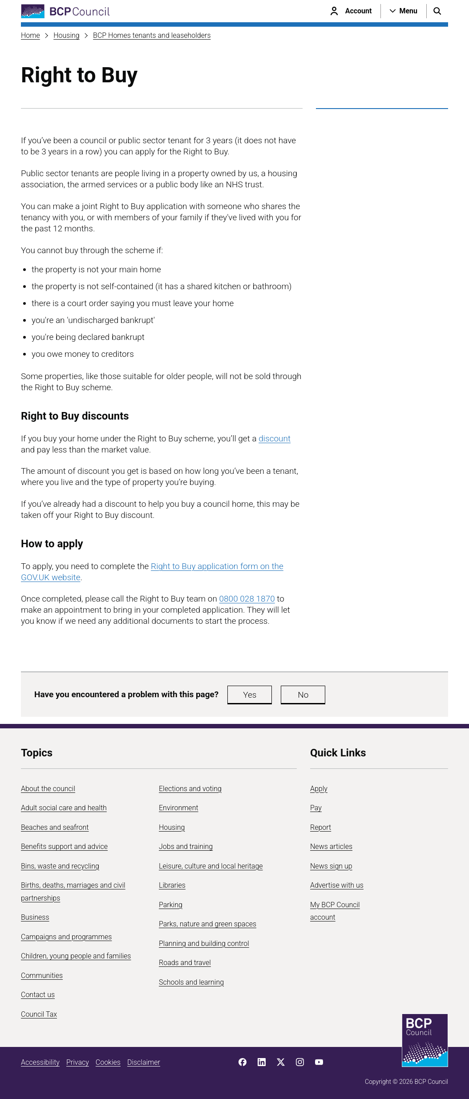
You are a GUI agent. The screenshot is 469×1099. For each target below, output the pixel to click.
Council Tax (39, 1014)
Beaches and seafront (55, 827)
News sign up (331, 866)
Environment (178, 808)
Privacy (77, 1062)
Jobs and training (186, 846)
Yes (249, 695)
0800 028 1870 (247, 599)
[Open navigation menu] (403, 11)
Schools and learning (191, 982)
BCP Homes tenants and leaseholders (151, 35)
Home (30, 35)
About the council (48, 788)
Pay (316, 808)
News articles (331, 846)
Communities (42, 975)
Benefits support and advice (64, 846)
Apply (318, 788)
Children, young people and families (76, 956)
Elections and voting (190, 788)
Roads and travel (185, 962)
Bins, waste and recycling (60, 866)
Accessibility (40, 1062)
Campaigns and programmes (66, 937)
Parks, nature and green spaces (207, 924)
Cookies (108, 1062)
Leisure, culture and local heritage (211, 866)
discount (275, 438)
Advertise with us (337, 885)
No (303, 695)
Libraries (172, 885)
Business (35, 917)
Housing (66, 35)
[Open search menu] (437, 11)
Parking (170, 905)
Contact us (38, 994)
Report (320, 827)
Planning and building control (204, 943)
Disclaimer (143, 1062)
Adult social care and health (64, 808)
